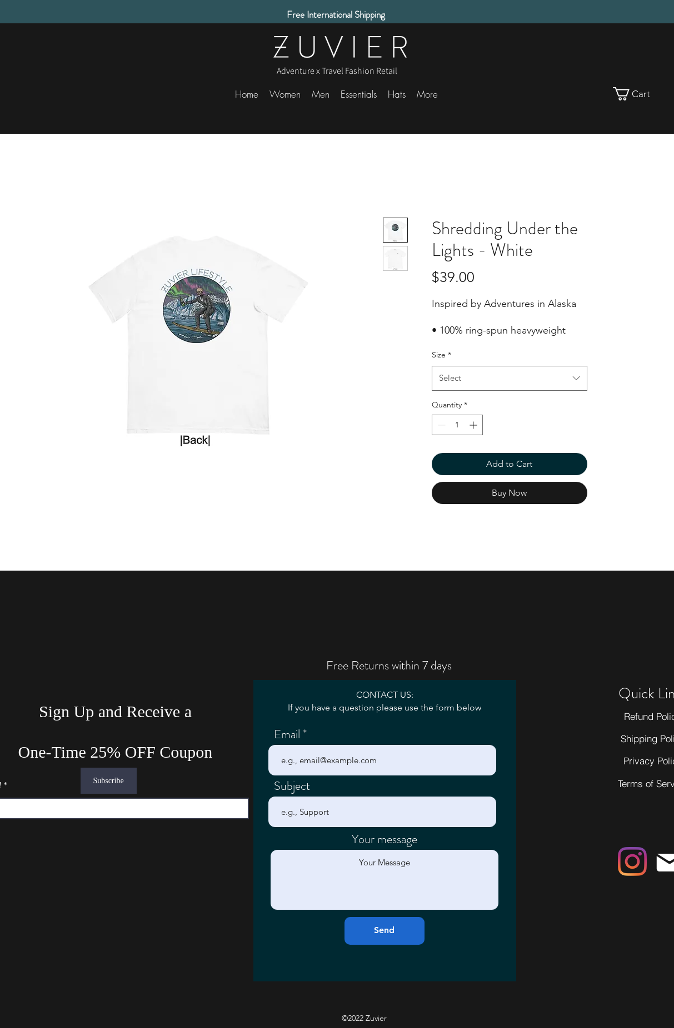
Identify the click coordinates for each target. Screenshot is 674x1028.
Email (287, 734)
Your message (384, 839)
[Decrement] (440, 425)
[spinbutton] (457, 425)
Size (441, 355)
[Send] (385, 931)
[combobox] (509, 378)
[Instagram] (632, 861)
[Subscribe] (109, 781)
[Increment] (474, 425)
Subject (292, 786)
